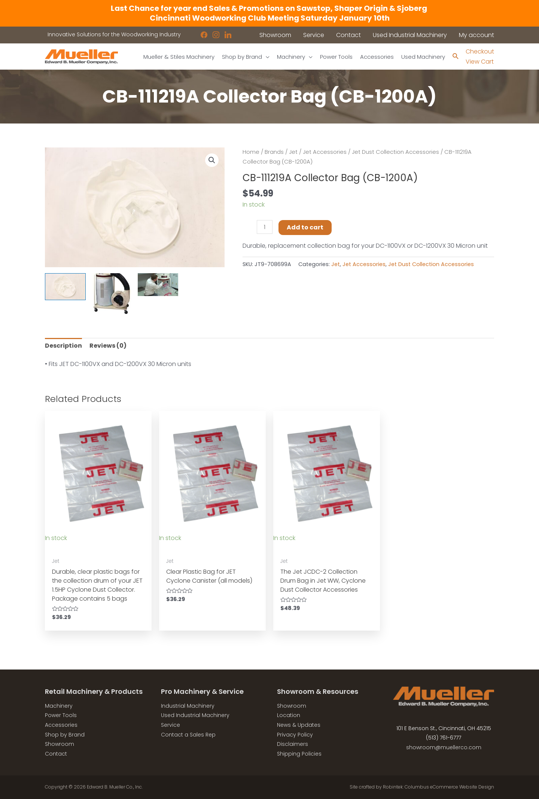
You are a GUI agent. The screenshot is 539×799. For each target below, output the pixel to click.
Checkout (480, 51)
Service (170, 725)
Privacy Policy (295, 734)
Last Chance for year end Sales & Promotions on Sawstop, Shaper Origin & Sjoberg (270, 8)
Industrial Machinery (187, 706)
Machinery (59, 706)
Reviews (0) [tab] (108, 345)
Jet (293, 152)
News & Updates (298, 725)
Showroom (59, 744)
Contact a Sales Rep (188, 734)
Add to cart (305, 227)
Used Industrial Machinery (195, 715)
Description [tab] (63, 345)
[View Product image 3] (158, 284)
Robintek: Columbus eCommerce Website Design (438, 787)
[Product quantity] (264, 227)
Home (251, 152)
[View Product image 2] (111, 293)
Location (288, 715)
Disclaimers (292, 744)
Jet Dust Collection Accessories (395, 152)
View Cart (480, 61)
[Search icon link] (456, 56)
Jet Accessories (325, 152)
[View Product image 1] (65, 287)
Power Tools (61, 715)
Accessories (61, 725)
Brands (274, 152)
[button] (212, 160)
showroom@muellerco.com (443, 747)
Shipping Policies (299, 753)
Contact (56, 753)
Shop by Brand (65, 734)
